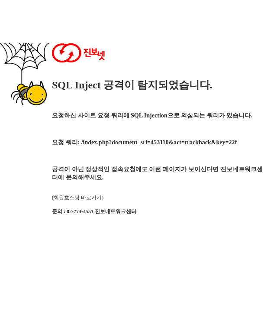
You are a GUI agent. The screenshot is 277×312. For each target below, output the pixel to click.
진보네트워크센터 (115, 211)
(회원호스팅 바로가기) (77, 198)
